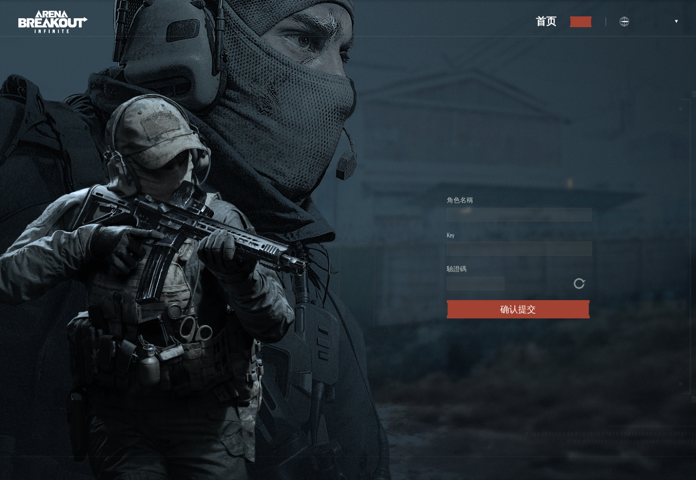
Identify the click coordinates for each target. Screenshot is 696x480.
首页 (546, 21)
